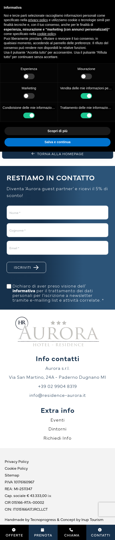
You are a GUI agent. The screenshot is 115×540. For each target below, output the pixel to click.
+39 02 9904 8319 (57, 386)
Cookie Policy (16, 468)
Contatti (100, 532)
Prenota (43, 532)
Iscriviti (26, 267)
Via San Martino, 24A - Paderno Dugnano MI (57, 377)
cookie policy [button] (46, 34)
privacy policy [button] (38, 20)
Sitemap (12, 475)
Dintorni (57, 429)
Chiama (71, 532)
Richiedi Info (57, 438)
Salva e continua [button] (57, 142)
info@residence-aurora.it (57, 395)
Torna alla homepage (58, 153)
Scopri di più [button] (57, 131)
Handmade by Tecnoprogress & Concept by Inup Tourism (54, 519)
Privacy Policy (17, 461)
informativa (23, 290)
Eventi (58, 420)
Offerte (14, 532)
